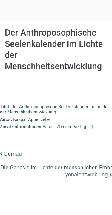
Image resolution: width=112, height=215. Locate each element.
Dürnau (13, 153)
